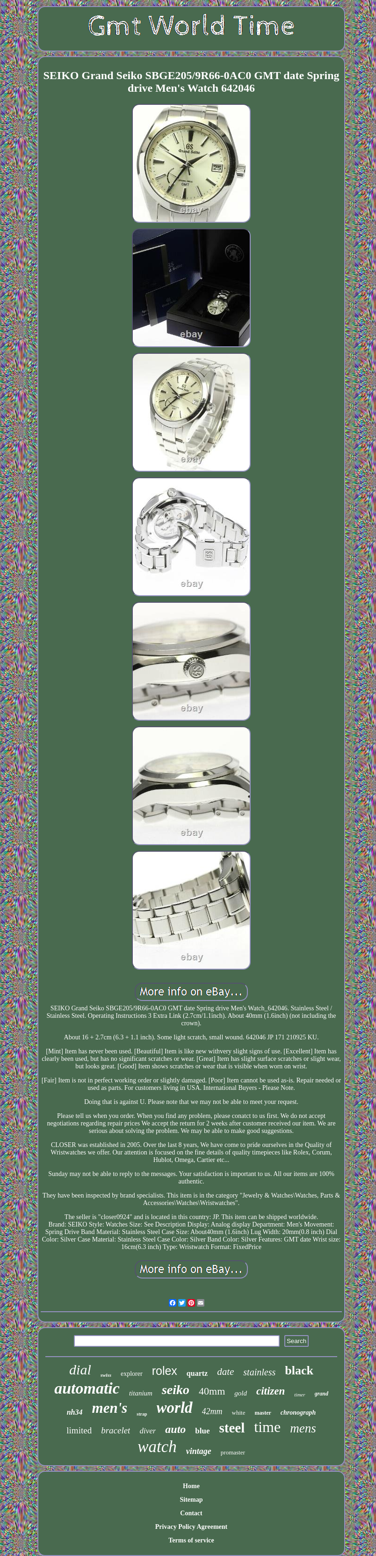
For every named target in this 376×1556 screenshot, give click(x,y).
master (262, 1413)
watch (157, 1447)
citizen (270, 1391)
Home (191, 1486)
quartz (197, 1373)
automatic (87, 1388)
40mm (212, 1391)
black (299, 1370)
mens (303, 1428)
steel (232, 1427)
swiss (106, 1375)
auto (175, 1429)
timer (299, 1394)
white (239, 1412)
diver (147, 1430)
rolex (164, 1370)
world (175, 1407)
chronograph (298, 1412)
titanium (140, 1393)
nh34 (75, 1412)
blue (202, 1430)
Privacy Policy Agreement (191, 1526)
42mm (212, 1411)
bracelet (115, 1430)
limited (79, 1430)
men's (110, 1408)
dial (80, 1369)
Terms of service (191, 1540)
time (267, 1426)
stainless (259, 1372)
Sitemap (191, 1499)
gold (240, 1393)
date (225, 1371)
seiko (175, 1389)
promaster (233, 1452)
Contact (191, 1513)
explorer (132, 1373)
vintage (198, 1451)
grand (321, 1393)
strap (142, 1414)
